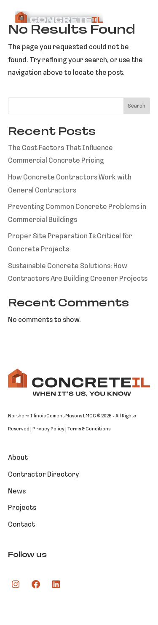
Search (136, 106)
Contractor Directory (43, 475)
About (18, 458)
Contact (21, 525)
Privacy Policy (48, 429)
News (17, 492)
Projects (22, 508)
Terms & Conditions (88, 429)
